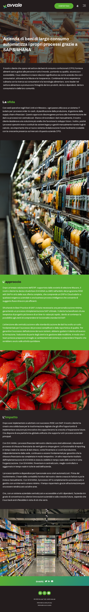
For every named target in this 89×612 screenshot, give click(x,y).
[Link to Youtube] (49, 593)
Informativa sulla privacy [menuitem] (44, 603)
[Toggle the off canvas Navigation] (84, 6)
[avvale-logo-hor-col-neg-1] (12, 6)
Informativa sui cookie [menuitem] (44, 605)
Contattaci (64, 6)
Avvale (41, 599)
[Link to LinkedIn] (40, 593)
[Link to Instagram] (44, 593)
